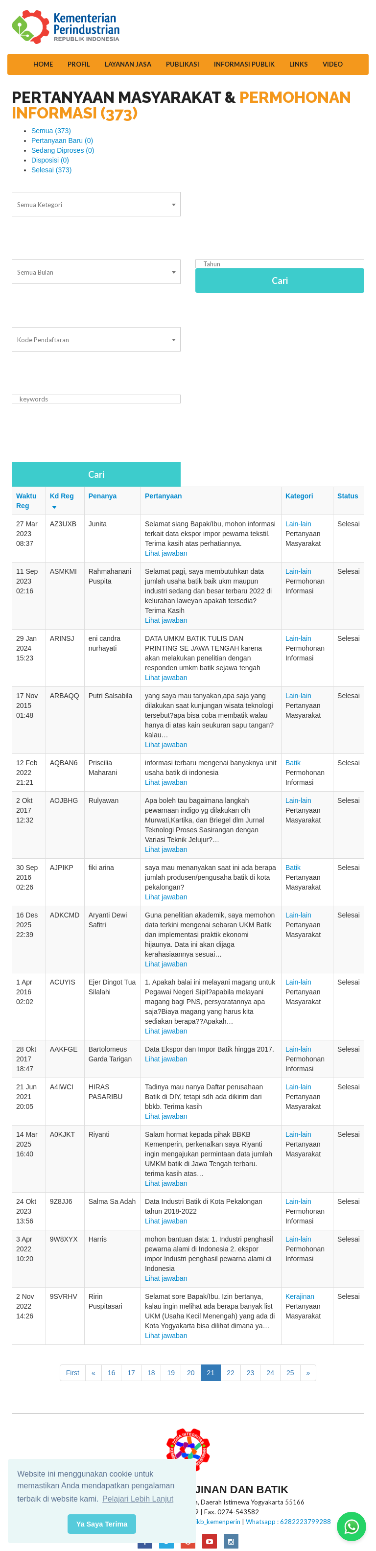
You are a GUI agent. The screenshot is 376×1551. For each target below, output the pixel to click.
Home (43, 64)
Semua (51, 131)
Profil (79, 64)
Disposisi (50, 160)
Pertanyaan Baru (62, 140)
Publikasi (182, 64)
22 (231, 1373)
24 (270, 1373)
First (72, 1373)
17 (131, 1373)
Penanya (103, 496)
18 (151, 1373)
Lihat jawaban (166, 553)
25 (290, 1373)
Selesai (51, 170)
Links (298, 64)
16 (112, 1373)
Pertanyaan (163, 496)
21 (211, 1373)
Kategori (299, 496)
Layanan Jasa (128, 64)
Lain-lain (298, 524)
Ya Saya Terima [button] (102, 1524)
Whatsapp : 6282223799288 (288, 1522)
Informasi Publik (244, 64)
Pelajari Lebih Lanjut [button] (137, 1499)
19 (171, 1373)
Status (347, 496)
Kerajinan (299, 1296)
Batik (293, 763)
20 (191, 1373)
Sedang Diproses (62, 150)
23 (251, 1373)
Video (333, 64)
